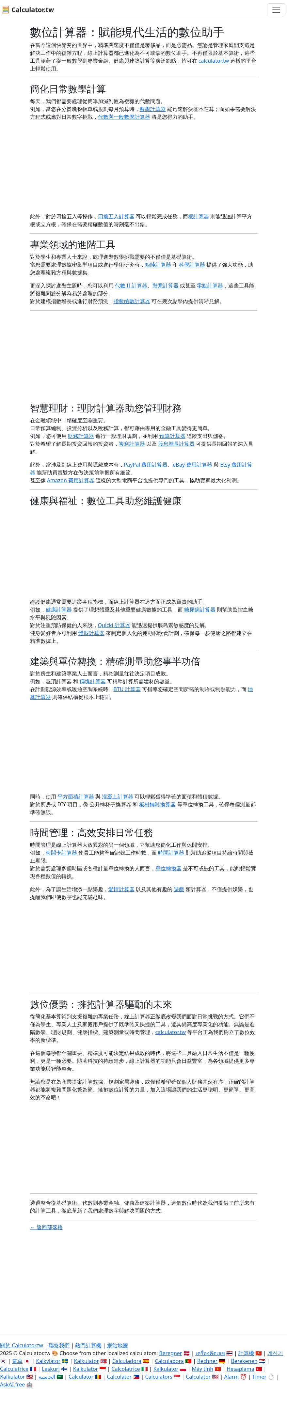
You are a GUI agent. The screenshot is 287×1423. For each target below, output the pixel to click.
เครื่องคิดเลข (210, 1353)
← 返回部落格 (46, 1227)
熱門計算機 (88, 1345)
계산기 (275, 1353)
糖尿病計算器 (199, 609)
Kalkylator (48, 1361)
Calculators (158, 1376)
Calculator (81, 1376)
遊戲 (179, 889)
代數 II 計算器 (131, 285)
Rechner (207, 1361)
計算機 (246, 1353)
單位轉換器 (168, 868)
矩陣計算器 (158, 264)
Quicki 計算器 (114, 625)
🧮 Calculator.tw (28, 9)
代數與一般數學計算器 (124, 116)
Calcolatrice (126, 1368)
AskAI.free (12, 1384)
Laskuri (50, 1368)
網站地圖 (117, 1345)
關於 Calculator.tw (21, 1345)
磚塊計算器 (93, 681)
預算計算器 (172, 436)
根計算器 (198, 216)
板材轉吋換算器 (157, 804)
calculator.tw (214, 60)
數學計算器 (153, 109)
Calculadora (126, 1361)
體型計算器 (91, 633)
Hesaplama (240, 1368)
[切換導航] (276, 9)
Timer (259, 1376)
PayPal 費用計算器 (146, 464)
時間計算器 (171, 852)
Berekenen (244, 1361)
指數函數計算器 (132, 301)
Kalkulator (86, 1361)
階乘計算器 (165, 285)
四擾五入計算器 (116, 216)
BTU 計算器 (127, 689)
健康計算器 (59, 609)
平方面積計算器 (75, 796)
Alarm (231, 1376)
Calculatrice (14, 1368)
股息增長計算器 (176, 443)
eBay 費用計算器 (192, 464)
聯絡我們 (59, 1345)
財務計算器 (81, 436)
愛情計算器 (121, 889)
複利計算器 (132, 443)
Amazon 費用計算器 (70, 480)
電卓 (17, 1361)
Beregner (170, 1353)
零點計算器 (210, 285)
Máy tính (203, 1368)
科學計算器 (192, 264)
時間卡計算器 (61, 852)
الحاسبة (47, 1376)
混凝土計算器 (117, 796)
